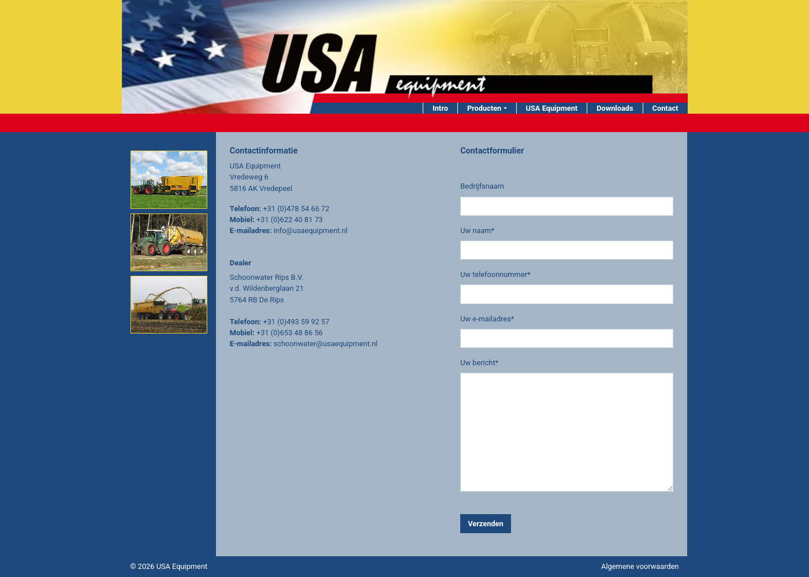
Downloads (615, 108)
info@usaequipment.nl (311, 230)
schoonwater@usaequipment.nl (326, 343)
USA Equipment (552, 108)
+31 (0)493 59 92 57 (296, 321)
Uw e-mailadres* (487, 318)
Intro (440, 108)
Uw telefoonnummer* (495, 274)
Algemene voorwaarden (639, 566)
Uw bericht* (479, 362)
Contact (665, 108)
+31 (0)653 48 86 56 (289, 332)
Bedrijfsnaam (482, 186)
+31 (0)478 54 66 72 (296, 208)
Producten (484, 108)
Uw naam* (477, 230)
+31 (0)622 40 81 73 (289, 219)
